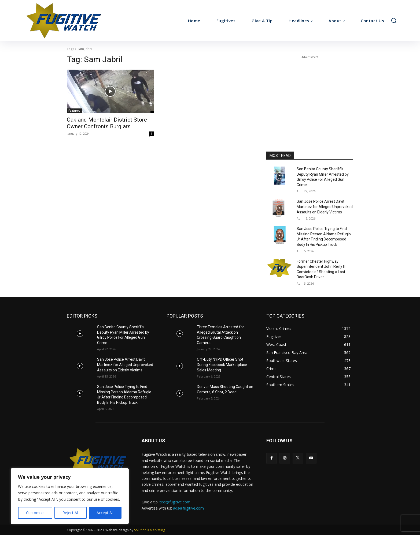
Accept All (105, 512)
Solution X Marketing (149, 530)
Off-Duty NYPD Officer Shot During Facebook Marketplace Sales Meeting (222, 364)
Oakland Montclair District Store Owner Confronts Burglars (107, 123)
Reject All (70, 512)
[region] (70, 496)
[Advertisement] (310, 93)
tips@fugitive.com (175, 501)
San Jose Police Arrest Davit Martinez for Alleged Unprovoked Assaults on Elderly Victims (325, 206)
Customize (35, 512)
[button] (394, 20)
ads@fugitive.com (188, 508)
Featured (74, 110)
